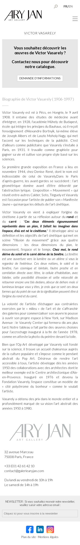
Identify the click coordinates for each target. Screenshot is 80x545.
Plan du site (28, 537)
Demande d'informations (40, 78)
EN (71, 6)
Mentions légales (48, 537)
